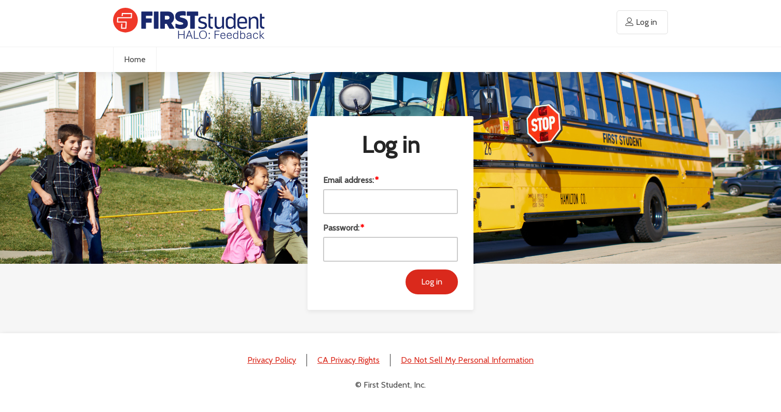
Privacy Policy (271, 360)
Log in (646, 22)
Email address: (348, 180)
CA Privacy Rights (348, 360)
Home (135, 59)
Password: (341, 228)
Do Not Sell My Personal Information (467, 360)
